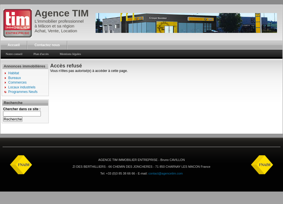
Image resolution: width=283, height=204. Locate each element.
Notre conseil (14, 54)
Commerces (17, 82)
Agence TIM (62, 13)
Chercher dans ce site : (22, 109)
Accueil (14, 45)
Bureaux (14, 78)
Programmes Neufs (22, 92)
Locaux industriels (21, 87)
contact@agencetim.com (165, 173)
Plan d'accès (41, 54)
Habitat (13, 73)
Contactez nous (47, 45)
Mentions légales (70, 54)
